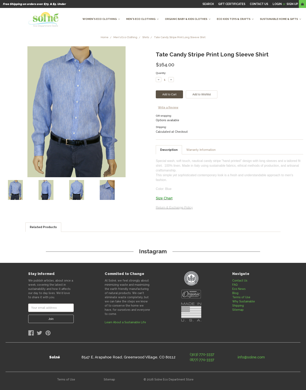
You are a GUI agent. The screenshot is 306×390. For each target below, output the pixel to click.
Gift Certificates (231, 4)
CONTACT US (259, 4)
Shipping (238, 305)
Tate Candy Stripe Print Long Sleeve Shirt (179, 37)
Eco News (239, 288)
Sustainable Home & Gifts (280, 18)
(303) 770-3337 (202, 354)
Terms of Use (241, 297)
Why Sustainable (243, 301)
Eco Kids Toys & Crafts (235, 18)
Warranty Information (201, 150)
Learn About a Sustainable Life (125, 322)
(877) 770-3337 (202, 360)
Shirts (145, 37)
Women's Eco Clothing (101, 18)
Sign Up (292, 4)
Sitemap (238, 309)
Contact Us (239, 280)
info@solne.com (251, 357)
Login (277, 4)
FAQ (235, 284)
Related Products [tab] (43, 227)
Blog (235, 293)
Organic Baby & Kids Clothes (187, 18)
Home (104, 37)
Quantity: (161, 73)
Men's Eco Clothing (142, 18)
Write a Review (168, 107)
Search (208, 4)
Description (169, 150)
